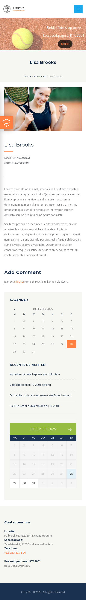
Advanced (39, 76)
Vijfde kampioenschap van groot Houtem (35, 374)
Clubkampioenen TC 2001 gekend (30, 385)
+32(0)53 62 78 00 (15, 552)
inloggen (19, 281)
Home (27, 76)
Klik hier (65, 44)
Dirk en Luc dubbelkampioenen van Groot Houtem (40, 395)
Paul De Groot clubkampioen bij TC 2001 (34, 406)
